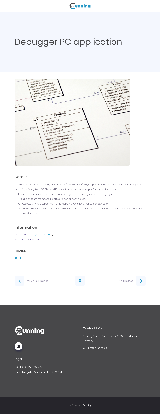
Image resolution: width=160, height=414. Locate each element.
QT (55, 234)
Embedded (46, 234)
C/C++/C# (34, 234)
